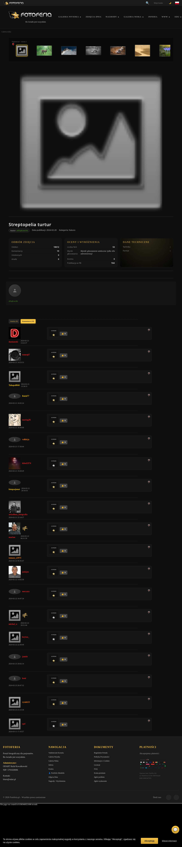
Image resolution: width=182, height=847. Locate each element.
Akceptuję (149, 841)
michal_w (13, 624)
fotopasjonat (14, 489)
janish (25, 656)
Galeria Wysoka (69, 17)
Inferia (152, 17)
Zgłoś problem (99, 777)
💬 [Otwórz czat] (175, 830)
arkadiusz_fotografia (18, 514)
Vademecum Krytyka (56, 753)
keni (24, 678)
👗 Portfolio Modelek (56, 773)
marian (12, 537)
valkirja (25, 439)
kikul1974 (26, 463)
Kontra (50, 769)
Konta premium (99, 773)
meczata (25, 591)
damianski (13, 342)
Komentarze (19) (28, 321)
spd (23, 724)
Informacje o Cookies (102, 761)
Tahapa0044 (14, 385)
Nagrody (111, 17)
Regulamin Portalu (100, 753)
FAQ (95, 769)
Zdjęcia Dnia (93, 17)
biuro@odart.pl (9, 779)
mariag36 (26, 420)
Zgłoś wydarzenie (100, 781)
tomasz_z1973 (15, 558)
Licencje (97, 765)
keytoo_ (25, 637)
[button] (80, 17)
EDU (177, 17)
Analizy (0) (14, 321)
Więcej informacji (169, 841)
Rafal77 (25, 396)
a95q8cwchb (22, 230)
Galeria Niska (132, 17)
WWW (165, 17)
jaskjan (25, 572)
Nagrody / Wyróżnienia (56, 781)
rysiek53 (26, 702)
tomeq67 (26, 355)
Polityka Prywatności (101, 757)
